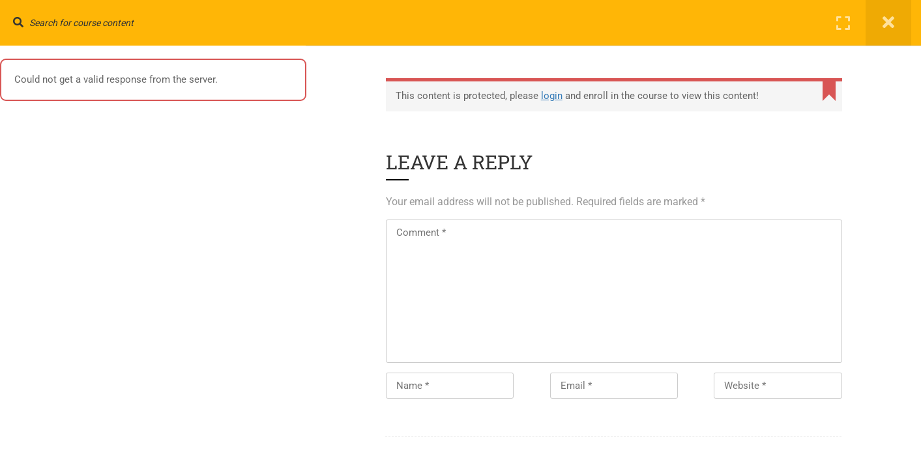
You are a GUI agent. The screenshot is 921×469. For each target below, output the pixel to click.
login (553, 96)
